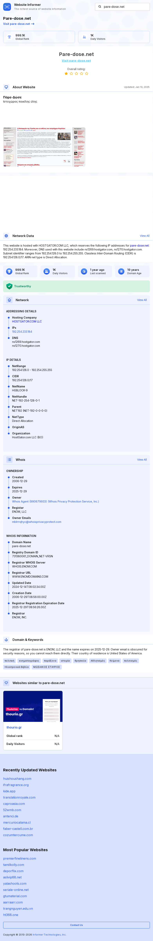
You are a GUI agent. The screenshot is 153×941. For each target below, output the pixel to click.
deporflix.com (13, 871)
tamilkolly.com (13, 865)
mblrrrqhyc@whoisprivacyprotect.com (36, 521)
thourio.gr (14, 727)
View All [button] (144, 235)
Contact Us (76, 925)
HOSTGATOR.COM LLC (27, 321)
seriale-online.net (16, 890)
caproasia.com (14, 804)
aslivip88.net (12, 877)
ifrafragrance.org (16, 785)
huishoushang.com (17, 779)
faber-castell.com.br (18, 829)
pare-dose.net (139, 245)
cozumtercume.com (18, 835)
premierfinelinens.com (19, 858)
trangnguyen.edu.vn (18, 908)
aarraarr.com (13, 902)
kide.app (9, 791)
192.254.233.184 (22, 331)
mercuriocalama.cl (17, 822)
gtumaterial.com (15, 896)
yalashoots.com (14, 883)
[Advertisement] (76, 115)
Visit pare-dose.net (18, 23)
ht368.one (10, 915)
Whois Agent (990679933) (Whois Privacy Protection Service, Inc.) (55, 501)
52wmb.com (12, 810)
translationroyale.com (19, 797)
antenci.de (10, 816)
